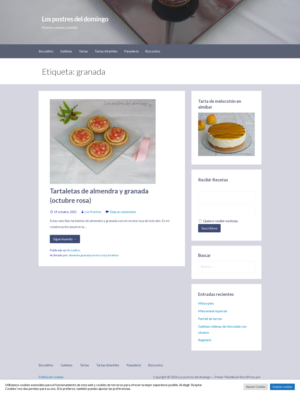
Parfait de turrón (210, 319)
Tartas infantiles (106, 51)
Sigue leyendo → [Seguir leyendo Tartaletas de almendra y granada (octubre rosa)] (65, 239)
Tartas (83, 51)
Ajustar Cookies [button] (255, 386)
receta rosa (98, 255)
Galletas (66, 51)
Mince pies (206, 303)
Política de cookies (51, 377)
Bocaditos (46, 51)
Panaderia (131, 51)
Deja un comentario (123, 212)
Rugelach (204, 340)
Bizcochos (152, 51)
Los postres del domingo (75, 19)
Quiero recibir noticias (218, 221)
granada (86, 255)
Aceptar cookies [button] (282, 386)
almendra (74, 255)
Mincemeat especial (212, 311)
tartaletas (112, 255)
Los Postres (93, 212)
